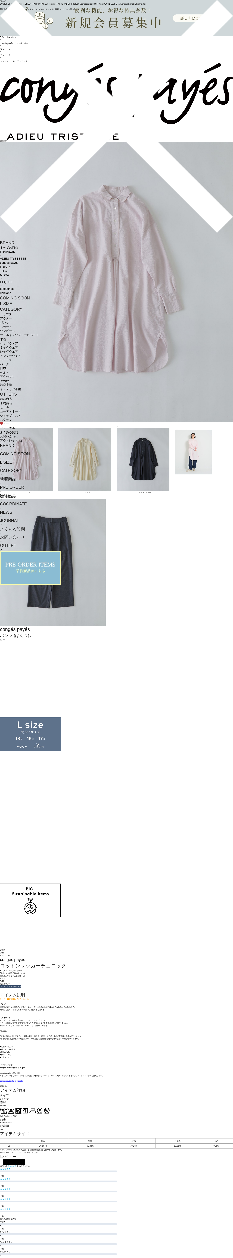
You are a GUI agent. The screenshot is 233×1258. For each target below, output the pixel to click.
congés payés (9, 262)
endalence (7, 288)
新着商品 (6, 399)
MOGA (4, 275)
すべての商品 (9, 247)
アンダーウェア (10, 356)
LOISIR (5, 267)
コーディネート (10, 411)
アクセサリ (7, 376)
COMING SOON (15, 298)
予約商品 (6, 403)
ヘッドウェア (9, 343)
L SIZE (6, 303)
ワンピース (7, 331)
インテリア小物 (10, 389)
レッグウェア (9, 351)
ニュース (6, 424)
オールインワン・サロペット (19, 335)
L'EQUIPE (6, 282)
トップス (6, 314)
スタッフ (6, 419)
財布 (3, 368)
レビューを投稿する (13, 1162)
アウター (6, 318)
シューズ (6, 360)
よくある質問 (9, 432)
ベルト (4, 372)
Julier (3, 271)
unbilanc (5, 293)
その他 (4, 381)
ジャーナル (7, 428)
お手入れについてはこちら (10, 1116)
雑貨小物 (6, 385)
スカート (6, 326)
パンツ (4, 322)
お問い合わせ (9, 436)
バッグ (4, 364)
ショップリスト (10, 415)
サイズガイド (23, 1152)
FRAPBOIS (7, 252)
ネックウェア (9, 347)
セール (4, 407)
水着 (3, 339)
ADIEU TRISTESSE (13, 258)
